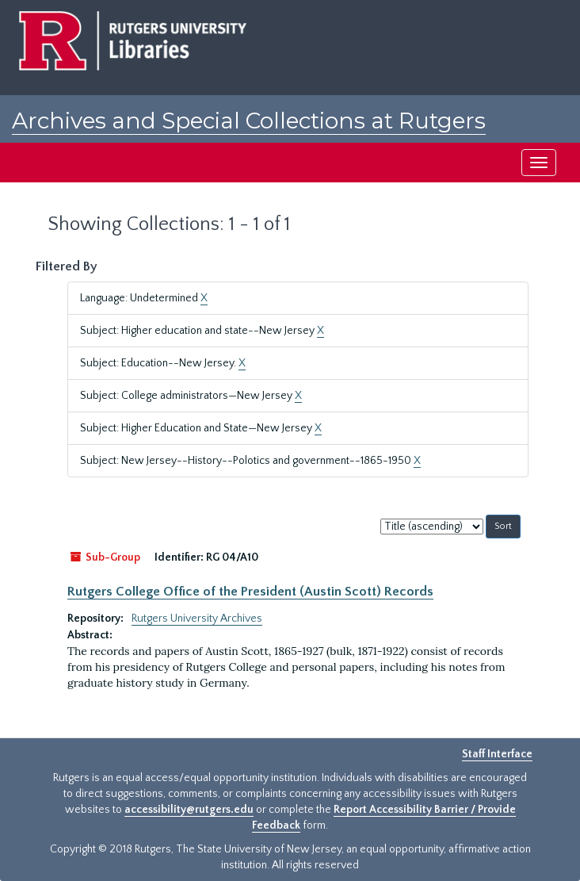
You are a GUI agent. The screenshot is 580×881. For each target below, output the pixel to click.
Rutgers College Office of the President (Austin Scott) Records (250, 591)
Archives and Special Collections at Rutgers (249, 120)
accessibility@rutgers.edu (189, 809)
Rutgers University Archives (197, 618)
